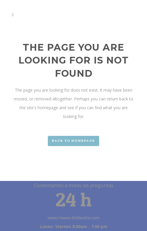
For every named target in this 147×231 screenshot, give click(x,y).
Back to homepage (73, 141)
